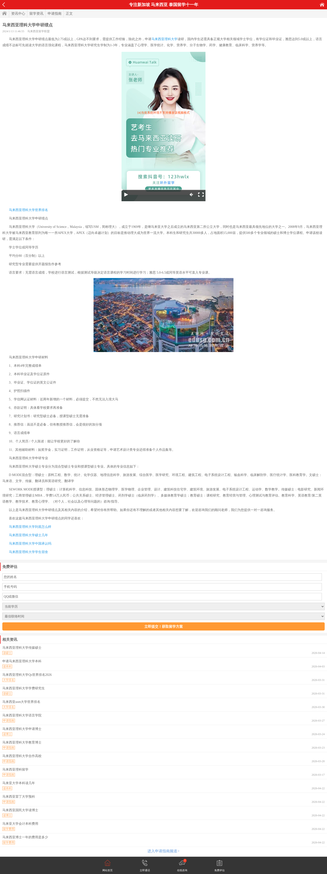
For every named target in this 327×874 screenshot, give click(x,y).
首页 (322, 5)
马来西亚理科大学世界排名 (28, 210)
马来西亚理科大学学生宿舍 (28, 552)
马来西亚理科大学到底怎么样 (30, 527)
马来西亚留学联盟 (38, 31)
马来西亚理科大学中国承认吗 (30, 543)
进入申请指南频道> (163, 851)
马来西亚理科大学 (164, 39)
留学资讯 (36, 13)
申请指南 (55, 13)
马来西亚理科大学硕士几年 (28, 535)
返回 (3, 4)
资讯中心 (18, 13)
